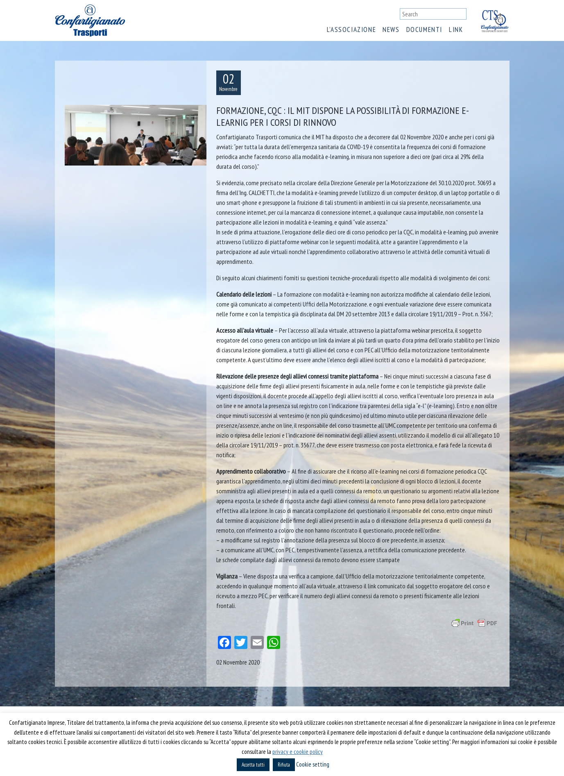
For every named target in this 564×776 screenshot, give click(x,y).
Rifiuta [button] (284, 764)
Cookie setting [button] (312, 764)
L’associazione (351, 29)
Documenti (424, 29)
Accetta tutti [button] (253, 764)
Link (456, 29)
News (391, 29)
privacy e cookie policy (297, 752)
